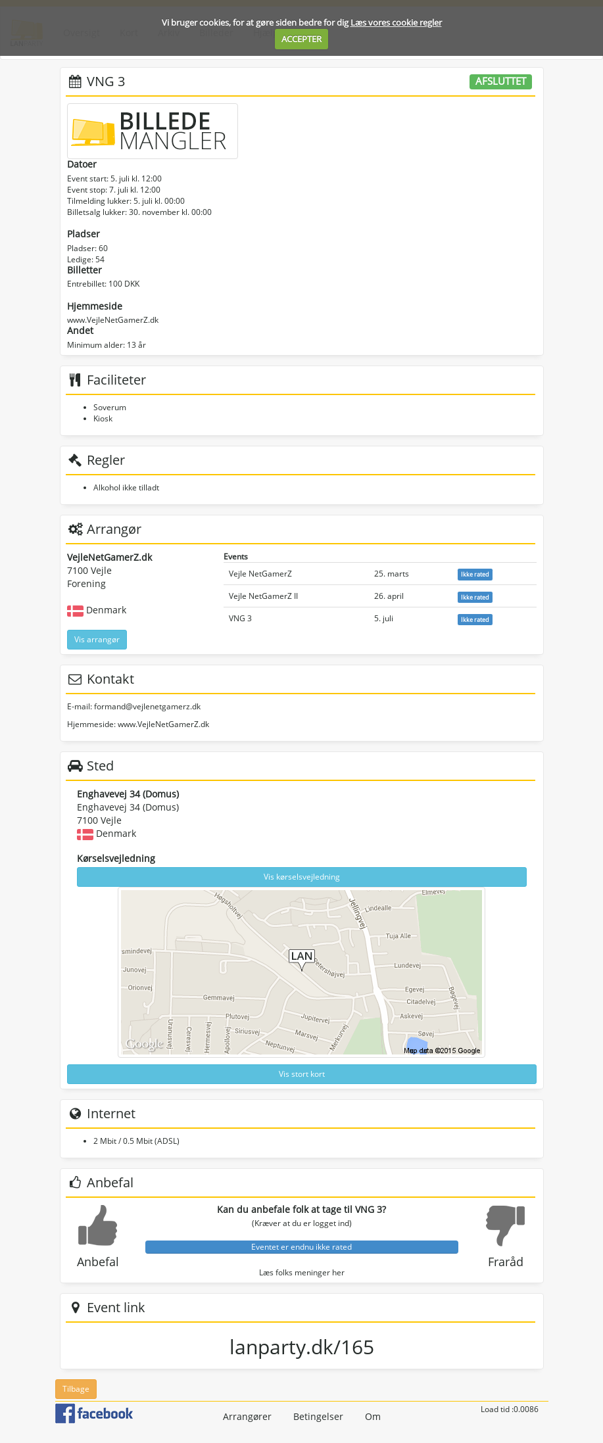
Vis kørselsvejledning (302, 876)
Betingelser (318, 1416)
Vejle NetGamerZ (260, 573)
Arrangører (247, 1416)
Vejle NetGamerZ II (263, 596)
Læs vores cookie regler (396, 22)
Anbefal (98, 1261)
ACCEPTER (301, 39)
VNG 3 (240, 618)
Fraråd (505, 1261)
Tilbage (75, 1388)
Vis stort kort (302, 1073)
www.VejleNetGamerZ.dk (112, 319)
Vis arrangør (97, 639)
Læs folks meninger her (302, 1272)
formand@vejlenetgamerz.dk (147, 706)
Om (373, 1416)
